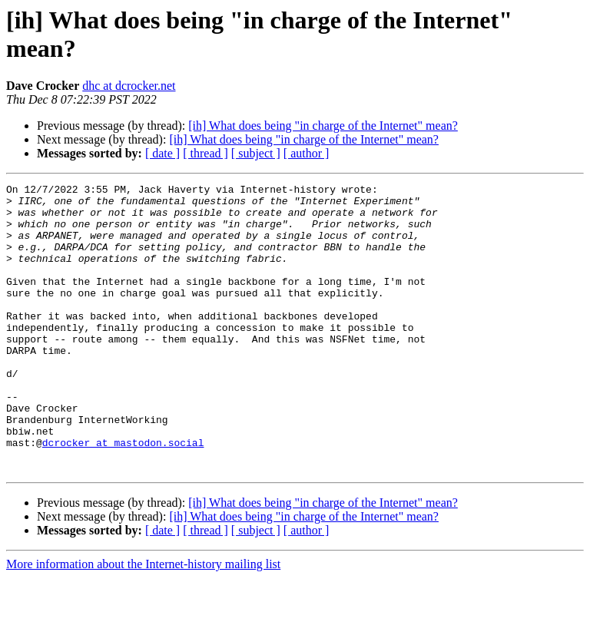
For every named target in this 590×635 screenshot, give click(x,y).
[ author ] (306, 153)
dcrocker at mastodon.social (123, 495)
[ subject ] (255, 153)
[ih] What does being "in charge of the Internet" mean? (323, 125)
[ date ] (162, 153)
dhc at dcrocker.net (128, 85)
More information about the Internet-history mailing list (143, 621)
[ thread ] (205, 153)
